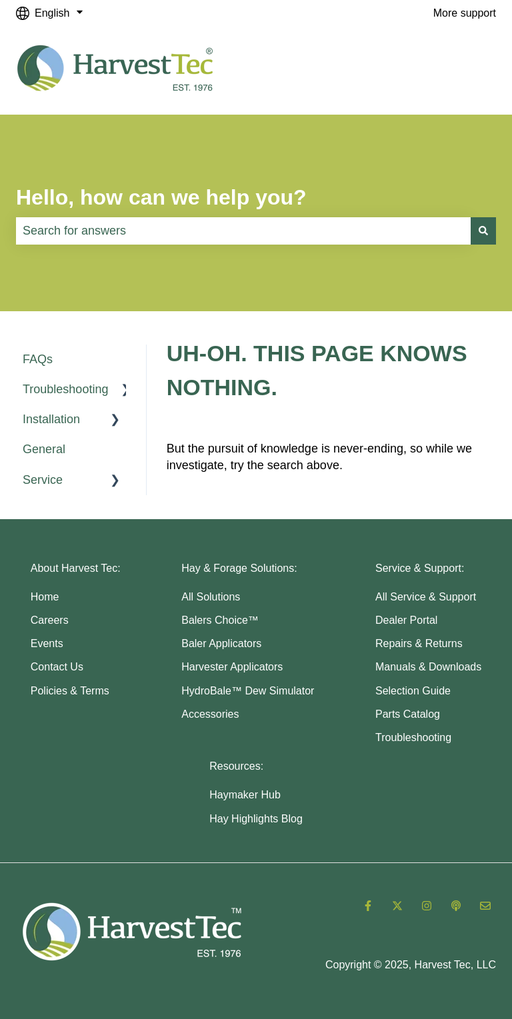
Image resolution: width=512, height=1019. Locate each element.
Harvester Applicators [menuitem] (232, 666)
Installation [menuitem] (51, 419)
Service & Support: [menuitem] (419, 568)
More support (464, 13)
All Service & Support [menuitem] (425, 596)
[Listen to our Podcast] (456, 905)
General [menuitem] (44, 449)
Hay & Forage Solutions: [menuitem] (239, 568)
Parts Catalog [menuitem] (407, 714)
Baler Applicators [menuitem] (221, 643)
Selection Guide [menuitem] (413, 690)
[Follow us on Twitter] (397, 905)
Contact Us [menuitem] (57, 666)
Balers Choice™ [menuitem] (220, 620)
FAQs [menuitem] (38, 359)
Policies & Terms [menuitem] (70, 690)
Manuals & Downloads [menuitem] (428, 666)
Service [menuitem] (43, 480)
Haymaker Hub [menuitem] (245, 794)
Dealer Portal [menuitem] (406, 620)
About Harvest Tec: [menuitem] (76, 568)
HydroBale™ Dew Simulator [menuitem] (247, 690)
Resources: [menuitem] (236, 766)
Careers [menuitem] (50, 620)
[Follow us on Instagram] (426, 905)
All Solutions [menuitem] (210, 596)
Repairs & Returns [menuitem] (419, 643)
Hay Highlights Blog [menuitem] (256, 818)
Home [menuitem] (45, 596)
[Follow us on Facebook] (368, 905)
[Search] (483, 231)
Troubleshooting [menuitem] (65, 389)
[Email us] (485, 905)
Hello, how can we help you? (161, 197)
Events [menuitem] (47, 643)
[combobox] (243, 231)
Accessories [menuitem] (210, 714)
